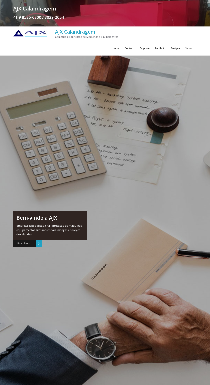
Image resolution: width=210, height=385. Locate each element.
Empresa (145, 48)
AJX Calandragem (75, 31)
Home (116, 48)
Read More (24, 243)
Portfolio (160, 48)
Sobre (188, 48)
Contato (129, 48)
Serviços (175, 48)
